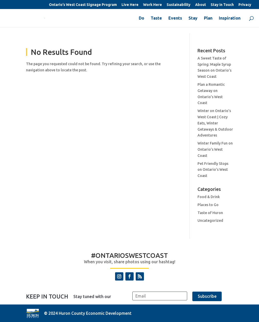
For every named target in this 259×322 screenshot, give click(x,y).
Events (175, 18)
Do (141, 18)
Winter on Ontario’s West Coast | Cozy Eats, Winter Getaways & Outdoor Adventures (215, 123)
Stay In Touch (222, 5)
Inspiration (229, 18)
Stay (192, 18)
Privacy (244, 5)
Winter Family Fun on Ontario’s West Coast (215, 149)
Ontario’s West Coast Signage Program (83, 5)
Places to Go (208, 205)
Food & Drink (208, 197)
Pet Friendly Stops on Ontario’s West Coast (212, 170)
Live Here (130, 5)
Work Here (152, 5)
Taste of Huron (210, 213)
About (200, 5)
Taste (156, 18)
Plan (208, 18)
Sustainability (179, 5)
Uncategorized (210, 220)
